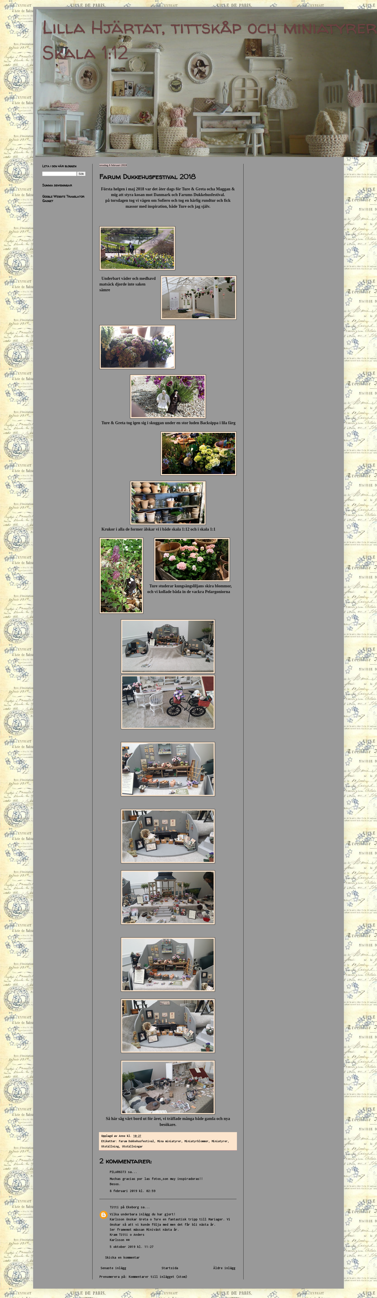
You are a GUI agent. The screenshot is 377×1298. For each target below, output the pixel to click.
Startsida (170, 1268)
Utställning (110, 1146)
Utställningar (132, 1146)
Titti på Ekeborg (124, 1207)
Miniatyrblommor (196, 1141)
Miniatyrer (220, 1141)
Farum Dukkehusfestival (136, 1141)
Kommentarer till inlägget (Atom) (158, 1277)
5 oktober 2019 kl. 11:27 (132, 1247)
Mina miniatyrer (169, 1141)
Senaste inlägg (113, 1268)
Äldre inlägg (224, 1268)
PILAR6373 (118, 1172)
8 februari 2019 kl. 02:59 (132, 1191)
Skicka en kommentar (122, 1257)
